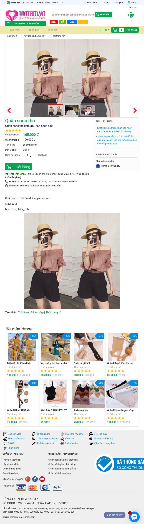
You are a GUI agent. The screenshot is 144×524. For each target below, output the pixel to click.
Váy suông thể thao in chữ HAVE (54, 363)
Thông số (33, 30)
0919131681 (28, 2)
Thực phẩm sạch (16, 438)
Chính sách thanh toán (59, 473)
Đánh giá (51, 30)
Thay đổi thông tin (11, 459)
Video (132, 2)
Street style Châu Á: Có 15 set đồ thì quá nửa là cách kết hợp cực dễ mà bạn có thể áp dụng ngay (117, 140)
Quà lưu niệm (71, 443)
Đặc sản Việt (14, 434)
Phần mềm (13, 447)
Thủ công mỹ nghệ (74, 434)
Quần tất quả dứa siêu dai (120, 363)
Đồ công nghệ (43, 434)
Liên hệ (132, 7)
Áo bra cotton (81, 410)
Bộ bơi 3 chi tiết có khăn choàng (19, 363)
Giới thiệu (92, 2)
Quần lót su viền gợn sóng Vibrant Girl (120, 410)
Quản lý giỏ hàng (10, 473)
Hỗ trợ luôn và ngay (108, 166)
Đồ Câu (11, 443)
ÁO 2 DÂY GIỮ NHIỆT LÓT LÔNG (54, 410)
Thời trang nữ (56, 36)
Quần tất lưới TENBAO (18, 410)
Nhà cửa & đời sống (103, 438)
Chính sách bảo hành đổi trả (62, 468)
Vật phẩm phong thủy (104, 443)
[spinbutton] (121, 30)
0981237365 (51, 2)
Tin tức (105, 2)
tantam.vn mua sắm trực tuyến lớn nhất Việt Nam (25, 15)
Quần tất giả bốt (82, 363)
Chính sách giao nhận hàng (61, 464)
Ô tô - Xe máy (100, 434)
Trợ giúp (119, 2)
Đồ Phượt (69, 438)
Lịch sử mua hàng (11, 468)
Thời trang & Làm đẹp (31, 36)
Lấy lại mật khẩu (10, 464)
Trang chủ (10, 36)
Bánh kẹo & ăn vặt (45, 443)
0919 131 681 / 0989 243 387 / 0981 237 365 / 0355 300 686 (47, 181)
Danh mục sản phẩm (26, 23)
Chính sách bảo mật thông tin (63, 459)
